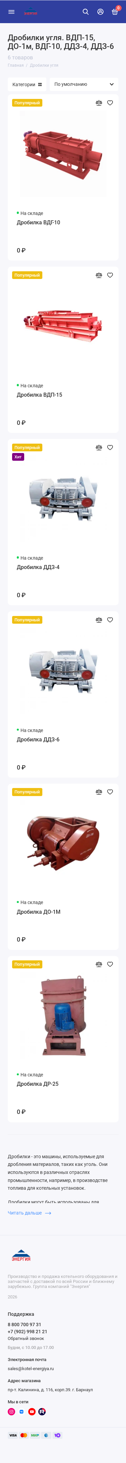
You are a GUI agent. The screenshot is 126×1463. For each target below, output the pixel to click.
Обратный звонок (26, 1338)
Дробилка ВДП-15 (39, 395)
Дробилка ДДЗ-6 (38, 739)
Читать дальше (29, 1213)
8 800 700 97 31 (24, 1324)
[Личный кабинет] (100, 11)
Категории (27, 84)
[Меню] (11, 11)
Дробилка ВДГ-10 (38, 222)
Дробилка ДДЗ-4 (38, 567)
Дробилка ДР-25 (37, 1084)
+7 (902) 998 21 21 (27, 1331)
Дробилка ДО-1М (38, 912)
